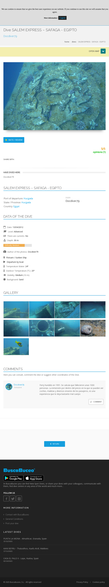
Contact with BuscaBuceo (17, 514)
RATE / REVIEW (13, 140)
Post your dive (12, 523)
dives (74, 42)
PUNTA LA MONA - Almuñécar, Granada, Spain (25, 538)
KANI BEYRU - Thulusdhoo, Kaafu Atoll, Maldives (25, 548)
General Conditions (14, 519)
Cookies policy (99, 582)
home (67, 42)
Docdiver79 (19, 385)
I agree (62, 18)
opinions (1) (99, 152)
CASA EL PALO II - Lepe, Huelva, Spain (21, 558)
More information (50, 18)
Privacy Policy (82, 582)
